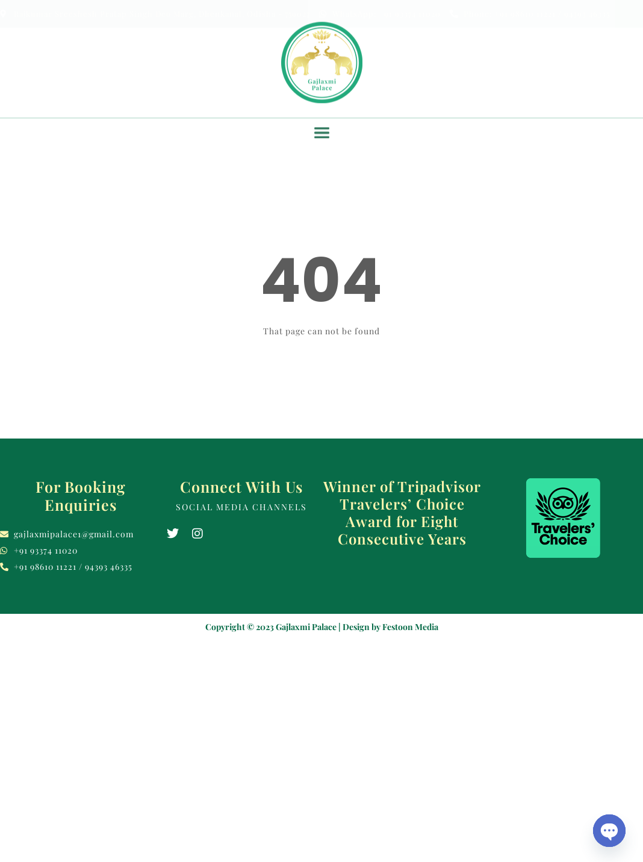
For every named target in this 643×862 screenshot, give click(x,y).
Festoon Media (410, 626)
